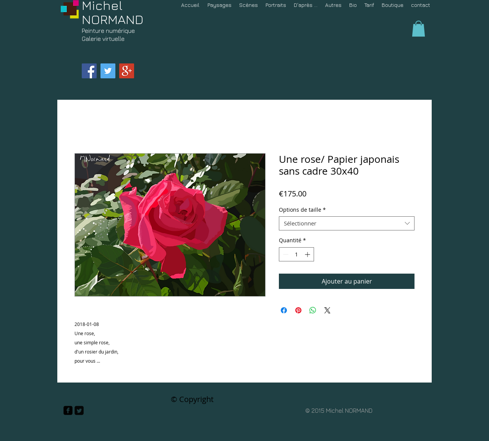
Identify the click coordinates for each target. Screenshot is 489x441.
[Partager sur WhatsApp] (312, 310)
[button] (418, 29)
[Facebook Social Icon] (89, 70)
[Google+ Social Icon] (126, 70)
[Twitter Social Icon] (107, 70)
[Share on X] (327, 310)
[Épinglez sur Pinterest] (298, 310)
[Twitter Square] (79, 410)
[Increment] (308, 254)
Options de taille (302, 209)
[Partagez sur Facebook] (283, 310)
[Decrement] (285, 254)
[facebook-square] (68, 410)
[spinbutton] (296, 254)
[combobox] (347, 223)
